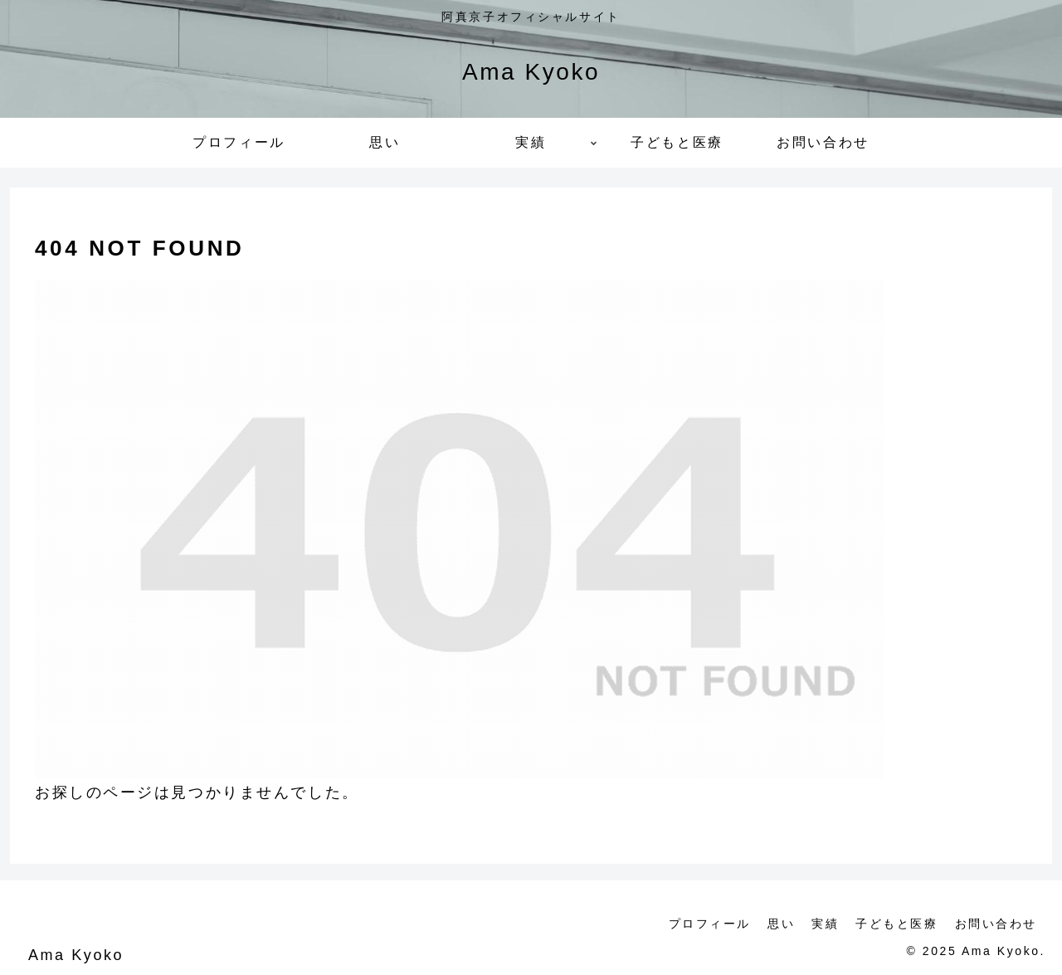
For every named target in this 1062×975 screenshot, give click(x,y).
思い (781, 923)
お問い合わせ (996, 923)
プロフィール (710, 923)
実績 (825, 923)
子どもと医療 (896, 923)
